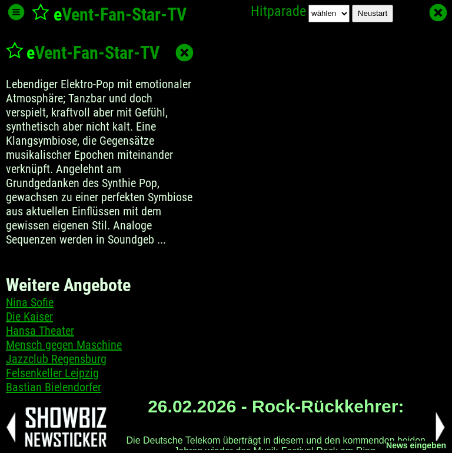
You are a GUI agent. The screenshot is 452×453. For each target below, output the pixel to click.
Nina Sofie (30, 302)
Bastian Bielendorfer (53, 387)
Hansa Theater (40, 331)
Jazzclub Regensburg (56, 359)
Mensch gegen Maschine (64, 345)
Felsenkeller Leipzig (52, 373)
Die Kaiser (29, 316)
